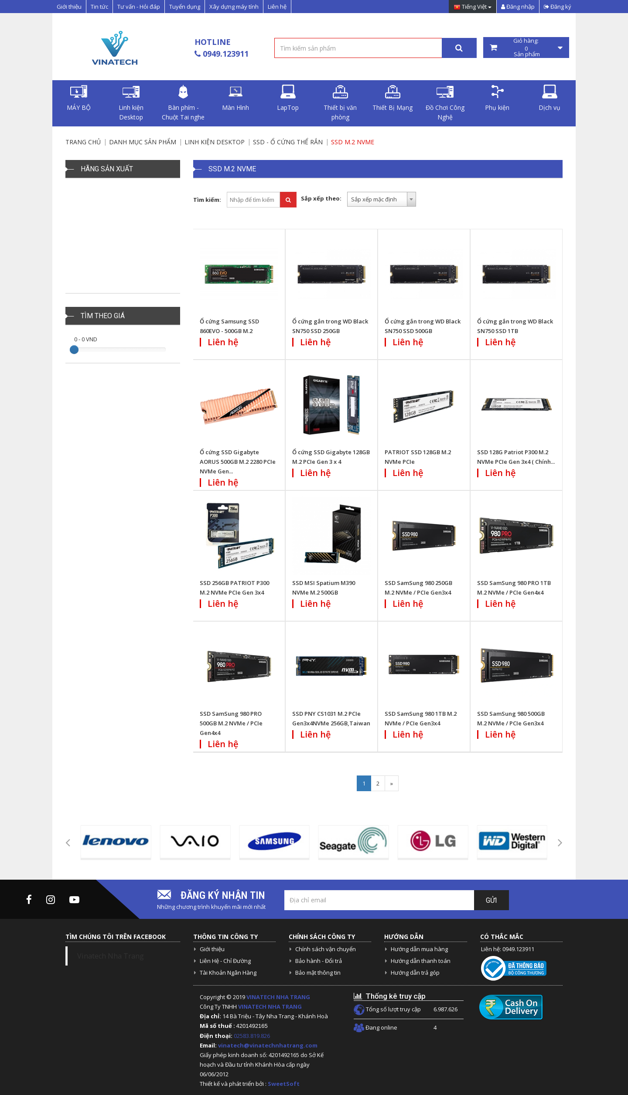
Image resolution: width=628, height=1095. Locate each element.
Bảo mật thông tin (318, 972)
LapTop (288, 98)
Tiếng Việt (472, 7)
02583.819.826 (252, 1036)
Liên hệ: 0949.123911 (507, 949)
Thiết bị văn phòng (340, 103)
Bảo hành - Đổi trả (318, 961)
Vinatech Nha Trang (110, 956)
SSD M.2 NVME (352, 142)
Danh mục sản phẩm (142, 142)
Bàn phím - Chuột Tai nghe (183, 103)
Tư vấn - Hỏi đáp (138, 6)
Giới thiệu (69, 6)
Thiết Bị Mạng (392, 98)
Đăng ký (557, 6)
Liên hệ (277, 6)
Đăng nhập (518, 6)
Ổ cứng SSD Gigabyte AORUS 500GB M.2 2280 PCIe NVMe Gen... (238, 461)
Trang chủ (83, 142)
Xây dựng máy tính (234, 6)
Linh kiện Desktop (131, 103)
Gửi (491, 900)
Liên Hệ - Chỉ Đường (225, 961)
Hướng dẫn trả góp (415, 972)
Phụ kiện (497, 98)
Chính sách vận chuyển (325, 949)
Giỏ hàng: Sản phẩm (526, 47)
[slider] (74, 349)
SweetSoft (284, 1084)
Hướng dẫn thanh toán (421, 961)
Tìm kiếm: (207, 200)
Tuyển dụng (184, 6)
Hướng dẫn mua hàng (419, 949)
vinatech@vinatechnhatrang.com (267, 1045)
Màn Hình (235, 98)
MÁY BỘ (79, 98)
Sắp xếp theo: (321, 198)
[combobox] (381, 199)
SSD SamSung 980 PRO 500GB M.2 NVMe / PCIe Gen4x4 (231, 723)
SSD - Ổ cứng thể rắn (288, 142)
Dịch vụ (549, 98)
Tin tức (99, 6)
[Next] (392, 783)
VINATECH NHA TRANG (278, 997)
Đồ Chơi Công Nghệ (445, 103)
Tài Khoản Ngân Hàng (228, 972)
